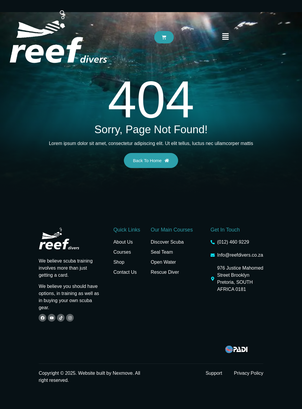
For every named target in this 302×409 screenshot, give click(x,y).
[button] (226, 36)
